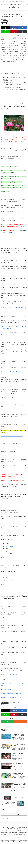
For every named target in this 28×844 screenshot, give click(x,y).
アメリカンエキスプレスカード (12, 546)
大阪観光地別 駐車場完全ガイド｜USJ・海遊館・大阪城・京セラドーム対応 (20, 834)
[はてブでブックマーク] (22, 27)
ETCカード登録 (12, 702)
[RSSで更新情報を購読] (20, 721)
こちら (9, 232)
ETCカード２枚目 (20, 702)
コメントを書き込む (14, 814)
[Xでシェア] (5, 27)
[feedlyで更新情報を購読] (7, 721)
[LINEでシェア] (5, 31)
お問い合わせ (7, 837)
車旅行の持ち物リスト (6, 689)
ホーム (7, 830)
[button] (22, 31)
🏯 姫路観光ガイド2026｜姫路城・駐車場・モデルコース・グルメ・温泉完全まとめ (7, 834)
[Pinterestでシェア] (14, 31)
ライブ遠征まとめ (21, 830)
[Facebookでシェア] (14, 27)
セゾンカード (4, 704)
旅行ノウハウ (4, 702)
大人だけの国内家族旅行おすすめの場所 (11, 693)
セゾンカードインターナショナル (9, 371)
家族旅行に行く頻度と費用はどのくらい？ (11, 697)
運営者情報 (20, 837)
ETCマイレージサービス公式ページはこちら (12, 436)
